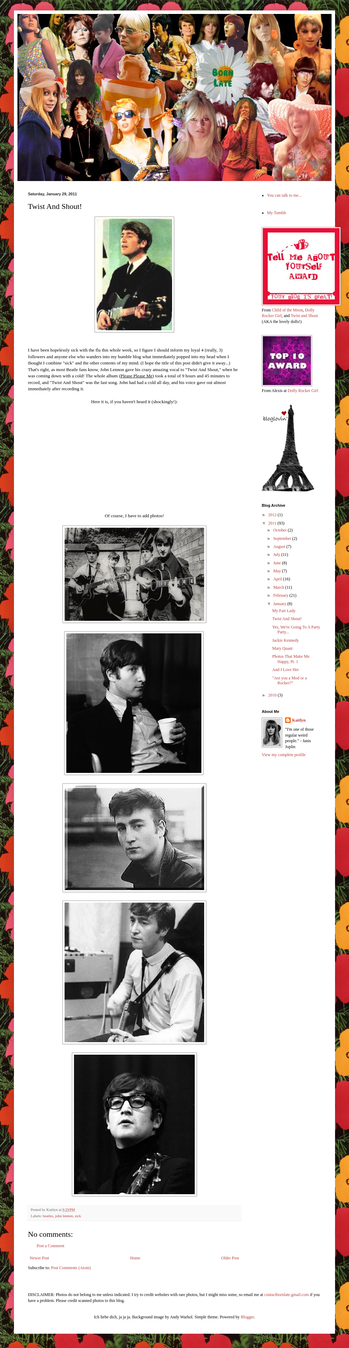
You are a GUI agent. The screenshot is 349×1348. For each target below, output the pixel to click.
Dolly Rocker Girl (303, 390)
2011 (273, 523)
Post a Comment (50, 1245)
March (279, 587)
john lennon (64, 1216)
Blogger (247, 1317)
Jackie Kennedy (285, 640)
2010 (273, 695)
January (280, 603)
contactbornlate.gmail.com (286, 1294)
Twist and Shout (304, 315)
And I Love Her (285, 669)
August (280, 546)
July (277, 554)
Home (135, 1258)
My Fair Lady (284, 610)
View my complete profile (284, 754)
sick (78, 1216)
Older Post (230, 1258)
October (280, 530)
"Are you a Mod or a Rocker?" (289, 680)
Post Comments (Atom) (71, 1267)
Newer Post (39, 1258)
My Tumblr (276, 212)
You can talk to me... (284, 195)
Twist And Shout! (287, 618)
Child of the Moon (287, 310)
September (282, 538)
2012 (273, 514)
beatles (48, 1216)
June (277, 562)
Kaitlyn (299, 720)
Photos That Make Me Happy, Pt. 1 (291, 659)
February (281, 595)
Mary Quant (282, 648)
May (277, 570)
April (278, 579)
